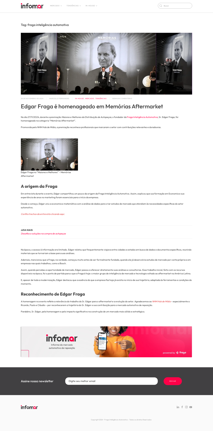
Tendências (74, 6)
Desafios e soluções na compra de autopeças (43, 233)
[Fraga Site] (106, 341)
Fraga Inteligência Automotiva (142, 117)
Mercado (56, 6)
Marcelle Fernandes (59, 99)
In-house (92, 6)
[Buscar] (175, 6)
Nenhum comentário (122, 99)
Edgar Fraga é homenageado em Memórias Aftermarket (92, 106)
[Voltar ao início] (32, 5)
